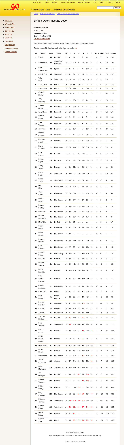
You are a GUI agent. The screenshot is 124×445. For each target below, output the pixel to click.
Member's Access (11, 48)
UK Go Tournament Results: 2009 (68, 14)
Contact (109, 2)
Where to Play (10, 24)
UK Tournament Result (42, 39)
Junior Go (8, 38)
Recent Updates (11, 52)
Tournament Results (68, 2)
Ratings (54, 2)
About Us (8, 34)
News (47, 2)
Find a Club (37, 2)
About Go (8, 21)
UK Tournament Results (47, 14)
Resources (9, 41)
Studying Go (9, 31)
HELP (118, 2)
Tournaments (9, 27)
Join (94, 2)
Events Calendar (84, 2)
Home (36, 14)
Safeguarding (10, 45)
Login (102, 2)
